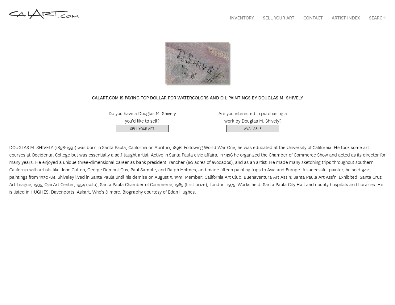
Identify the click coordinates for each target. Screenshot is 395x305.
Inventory (242, 17)
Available (252, 128)
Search (377, 17)
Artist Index (346, 17)
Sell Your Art (278, 17)
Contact (313, 17)
